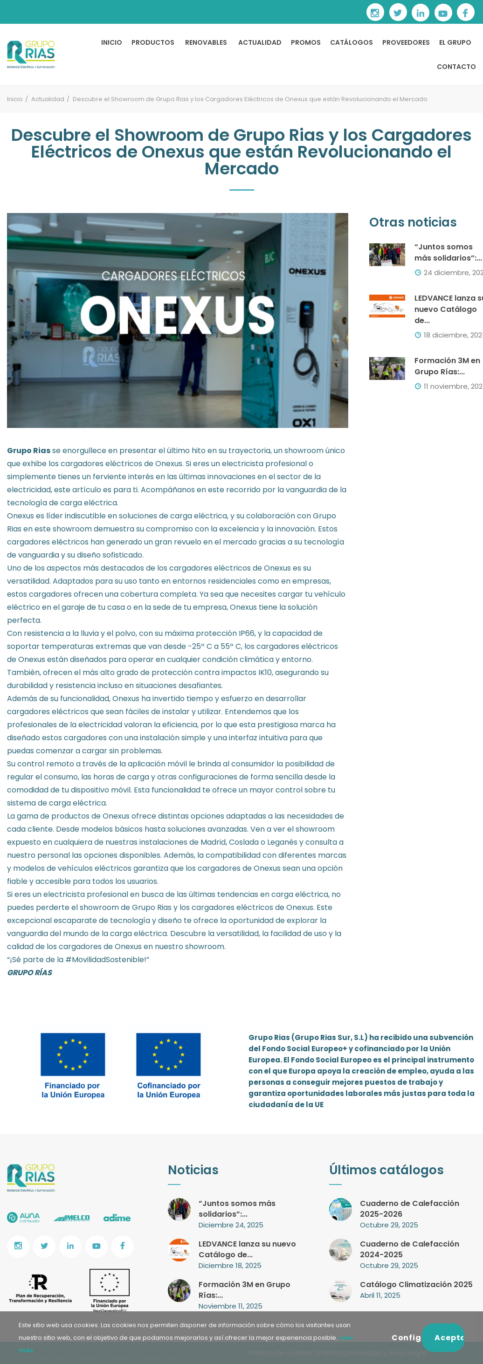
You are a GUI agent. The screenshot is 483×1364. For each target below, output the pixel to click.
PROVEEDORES (406, 42)
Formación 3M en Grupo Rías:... (447, 366)
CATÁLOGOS (351, 42)
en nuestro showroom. (185, 946)
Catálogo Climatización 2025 (416, 1284)
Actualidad (47, 99)
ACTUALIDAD (260, 42)
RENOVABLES (206, 42)
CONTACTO (456, 66)
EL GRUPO (455, 42)
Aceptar (449, 1337)
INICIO (111, 42)
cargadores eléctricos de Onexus (231, 568)
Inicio (15, 99)
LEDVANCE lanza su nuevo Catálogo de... (247, 1249)
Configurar (407, 1337)
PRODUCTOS (152, 42)
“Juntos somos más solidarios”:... (448, 252)
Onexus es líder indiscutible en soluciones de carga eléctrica (117, 515)
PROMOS (306, 42)
